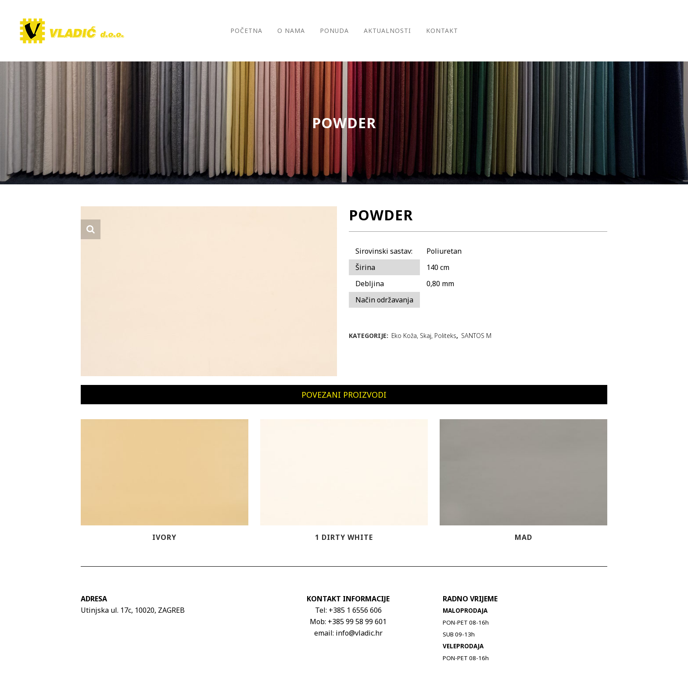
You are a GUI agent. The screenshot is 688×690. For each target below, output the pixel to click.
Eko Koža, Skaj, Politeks (423, 335)
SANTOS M (476, 335)
